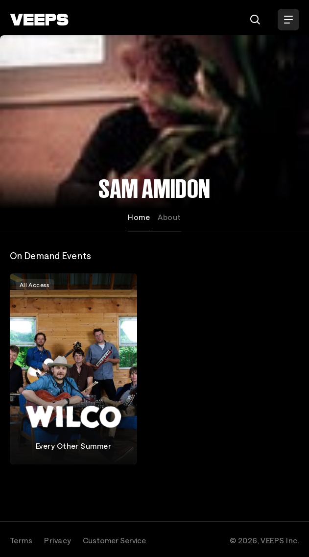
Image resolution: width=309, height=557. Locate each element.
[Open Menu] (288, 19)
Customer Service (114, 540)
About (169, 217)
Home (139, 217)
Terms (21, 540)
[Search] (255, 19)
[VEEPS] (39, 19)
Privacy (57, 540)
